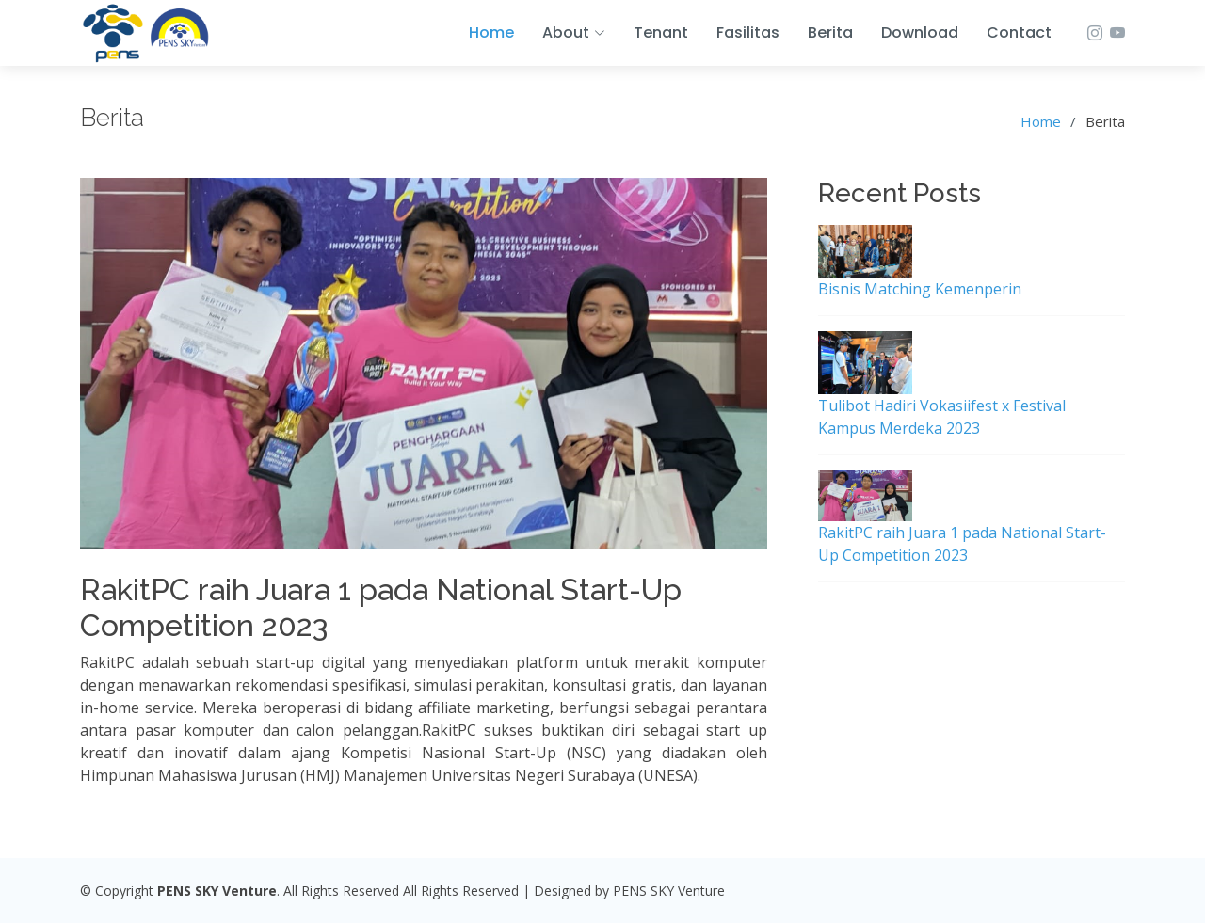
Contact (1019, 32)
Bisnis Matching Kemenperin (919, 288)
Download (919, 32)
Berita (830, 32)
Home (491, 32)
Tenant (661, 32)
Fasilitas (747, 32)
